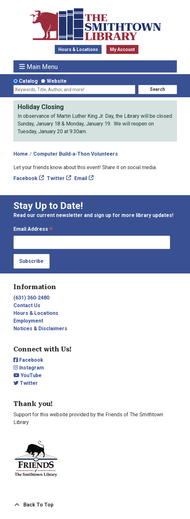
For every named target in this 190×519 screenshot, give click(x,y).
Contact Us (26, 305)
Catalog (28, 81)
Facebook (25, 178)
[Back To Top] (95, 505)
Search (157, 89)
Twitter (56, 178)
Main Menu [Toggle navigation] (38, 67)
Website (57, 81)
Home (20, 154)
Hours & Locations (78, 49)
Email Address (33, 229)
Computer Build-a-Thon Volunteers (75, 154)
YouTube (27, 375)
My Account (122, 49)
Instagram (28, 368)
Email (80, 178)
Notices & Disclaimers (40, 328)
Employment (28, 321)
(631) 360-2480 (31, 298)
